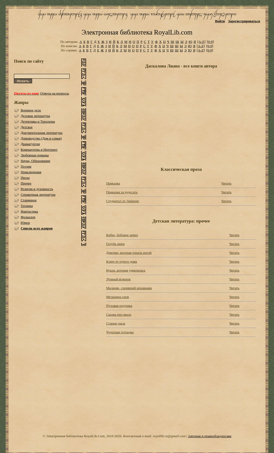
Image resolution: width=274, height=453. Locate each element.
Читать (226, 183)
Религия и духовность (37, 189)
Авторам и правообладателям (209, 436)
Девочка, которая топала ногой (129, 253)
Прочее (26, 183)
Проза (25, 178)
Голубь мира (115, 244)
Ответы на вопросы (54, 93)
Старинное (29, 200)
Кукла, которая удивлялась (125, 270)
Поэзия (26, 166)
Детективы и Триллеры (38, 121)
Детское (27, 127)
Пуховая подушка (119, 306)
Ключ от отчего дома (121, 261)
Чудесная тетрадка (120, 332)
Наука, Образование (35, 161)
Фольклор (28, 217)
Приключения (31, 172)
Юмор (25, 223)
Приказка (113, 183)
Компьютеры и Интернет (39, 150)
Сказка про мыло (118, 314)
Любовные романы (35, 155)
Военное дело (31, 110)
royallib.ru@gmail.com (169, 436)
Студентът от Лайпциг (122, 201)
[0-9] (210, 42)
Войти (220, 21)
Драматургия (30, 144)
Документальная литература (41, 133)
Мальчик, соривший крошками (129, 288)
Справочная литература (38, 194)
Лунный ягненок (118, 279)
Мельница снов (117, 297)
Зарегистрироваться (244, 21)
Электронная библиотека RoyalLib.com (137, 32)
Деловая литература (35, 116)
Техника (27, 206)
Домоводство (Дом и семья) (41, 138)
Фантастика (29, 211)
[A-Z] (201, 42)
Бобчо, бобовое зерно (122, 235)
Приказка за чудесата (122, 192)
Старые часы (115, 323)
